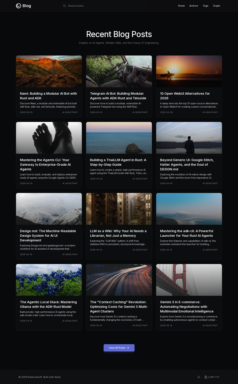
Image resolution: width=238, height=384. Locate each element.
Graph (216, 5)
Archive (193, 5)
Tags (205, 5)
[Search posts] (103, 6)
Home (181, 5)
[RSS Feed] (198, 377)
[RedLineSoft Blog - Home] (23, 5)
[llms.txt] (211, 377)
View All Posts (119, 347)
